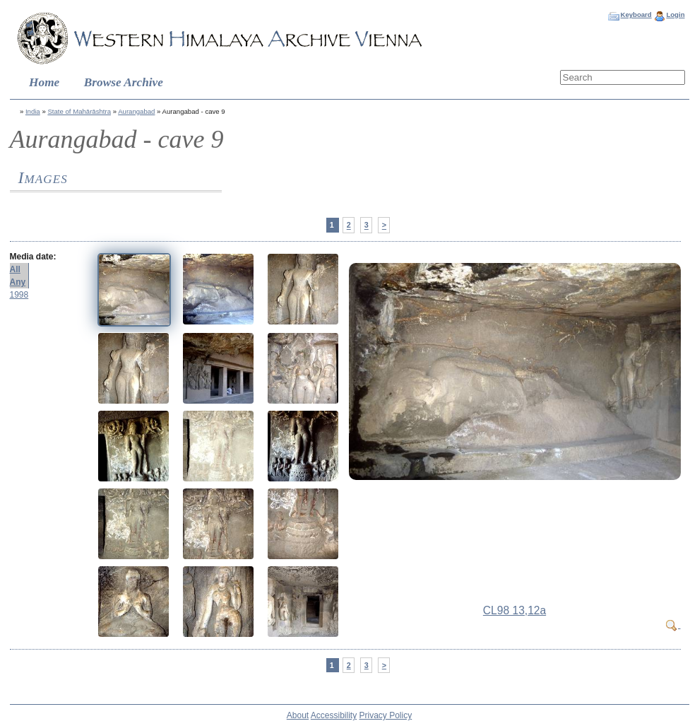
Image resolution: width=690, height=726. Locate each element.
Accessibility (334, 715)
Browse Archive (123, 82)
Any (18, 282)
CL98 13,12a (514, 610)
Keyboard (635, 14)
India (32, 111)
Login (675, 14)
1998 (19, 295)
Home (44, 82)
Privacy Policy (385, 715)
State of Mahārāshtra (79, 111)
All (15, 269)
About (298, 715)
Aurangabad (136, 111)
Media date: (33, 257)
